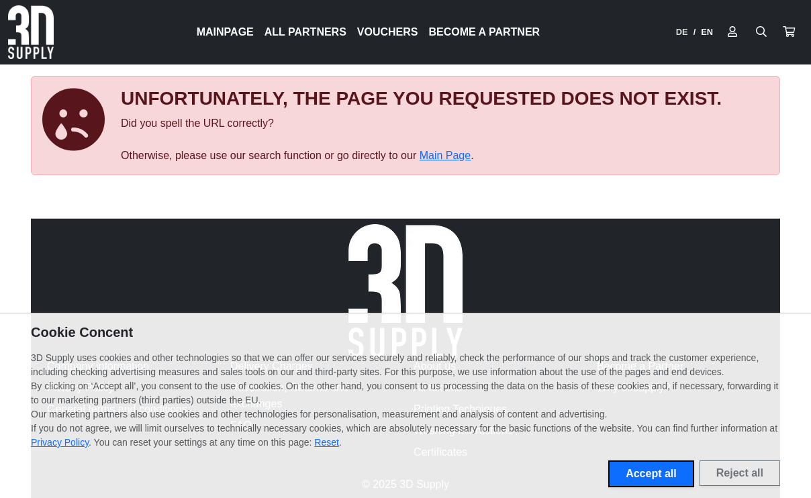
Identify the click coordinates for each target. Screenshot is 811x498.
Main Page (445, 155)
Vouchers (387, 32)
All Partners (305, 32)
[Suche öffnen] (761, 32)
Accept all (651, 473)
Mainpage (225, 32)
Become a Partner (484, 32)
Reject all (739, 473)
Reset (326, 442)
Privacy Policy (60, 442)
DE (682, 32)
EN (707, 32)
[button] (789, 32)
